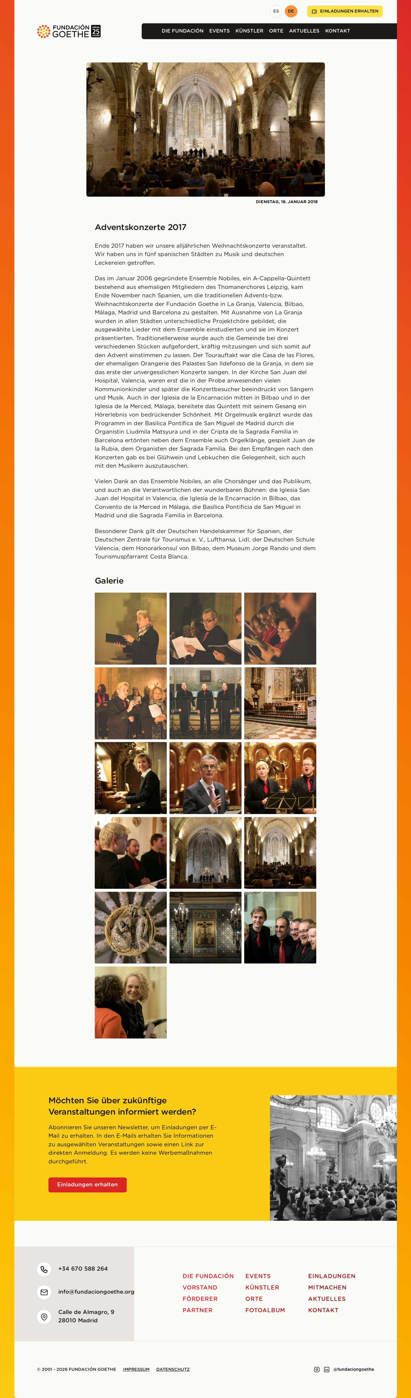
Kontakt (337, 31)
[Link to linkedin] (326, 1369)
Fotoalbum (265, 1310)
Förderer (200, 1299)
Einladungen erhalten (344, 11)
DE (291, 11)
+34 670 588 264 (83, 1269)
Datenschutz (173, 1370)
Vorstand (200, 1288)
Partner (198, 1310)
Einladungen (331, 1276)
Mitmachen (327, 1288)
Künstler (249, 31)
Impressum (136, 1370)
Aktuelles (304, 31)
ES (276, 11)
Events (219, 31)
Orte (276, 31)
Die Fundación (183, 31)
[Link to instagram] (316, 1369)
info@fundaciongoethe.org (96, 1292)
